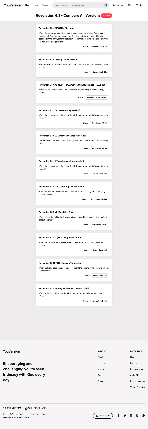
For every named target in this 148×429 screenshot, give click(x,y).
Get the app (118, 5)
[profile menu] (139, 5)
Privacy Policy (34, 414)
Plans (36, 5)
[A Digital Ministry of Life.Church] (74, 407)
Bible (27, 5)
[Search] (77, 5)
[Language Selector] (129, 5)
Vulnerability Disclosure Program (16, 417)
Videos (45, 5)
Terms (44, 414)
